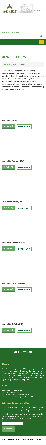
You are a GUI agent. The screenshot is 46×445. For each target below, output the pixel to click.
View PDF (9, 126)
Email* (12, 423)
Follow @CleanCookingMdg (24, 397)
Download (24, 126)
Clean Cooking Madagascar (20, 394)
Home (7, 65)
